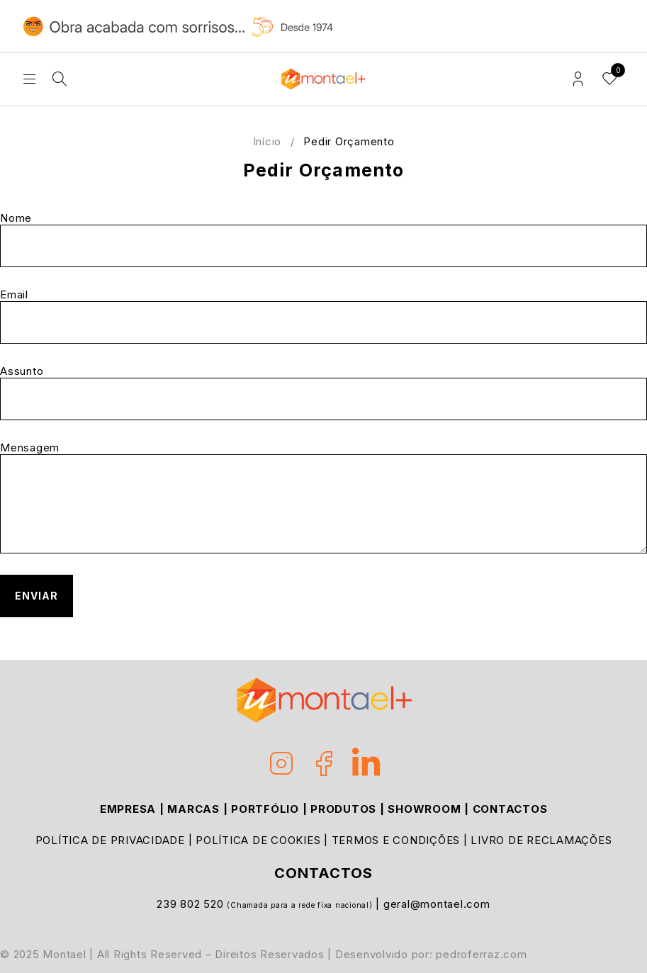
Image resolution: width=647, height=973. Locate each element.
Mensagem (323, 497)
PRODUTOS (343, 809)
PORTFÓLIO (265, 809)
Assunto (323, 392)
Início (267, 141)
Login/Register (578, 79)
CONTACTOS (510, 809)
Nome (323, 239)
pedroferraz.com (481, 954)
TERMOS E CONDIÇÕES (396, 840)
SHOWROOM (424, 809)
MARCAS (193, 809)
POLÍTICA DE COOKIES (258, 840)
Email (323, 316)
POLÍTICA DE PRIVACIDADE (110, 840)
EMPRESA (128, 809)
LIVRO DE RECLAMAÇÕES (541, 840)
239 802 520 (192, 904)
